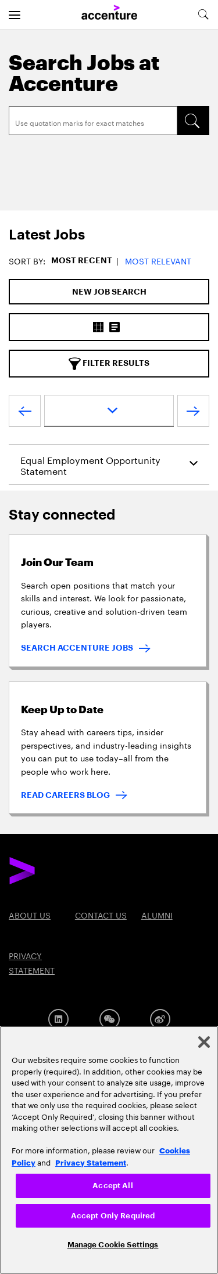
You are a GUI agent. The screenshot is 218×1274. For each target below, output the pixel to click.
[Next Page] (193, 413)
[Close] (204, 1042)
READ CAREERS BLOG (65, 795)
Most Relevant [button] (158, 260)
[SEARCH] (193, 120)
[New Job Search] (109, 291)
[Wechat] (109, 1019)
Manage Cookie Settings (113, 1244)
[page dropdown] (109, 411)
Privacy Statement (90, 1162)
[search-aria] (202, 14)
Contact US (101, 914)
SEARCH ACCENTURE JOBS (77, 648)
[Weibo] (160, 1019)
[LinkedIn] (58, 1019)
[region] (109, 1150)
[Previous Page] (24, 413)
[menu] (14, 14)
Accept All (112, 1185)
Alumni (157, 914)
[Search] (93, 120)
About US (30, 914)
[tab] (109, 235)
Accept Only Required (113, 1215)
